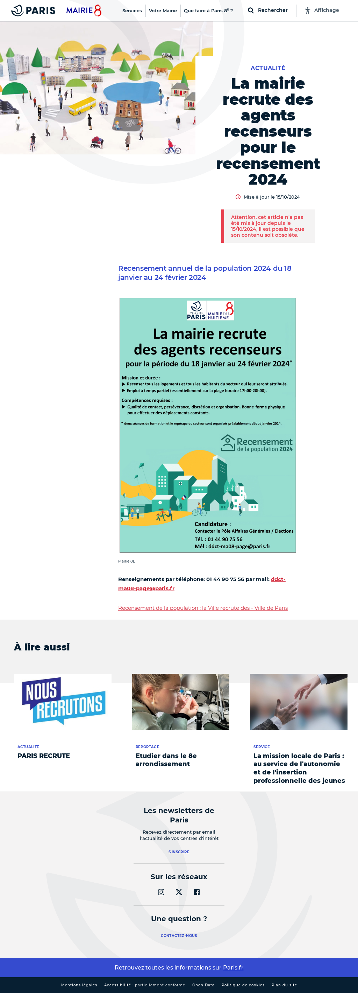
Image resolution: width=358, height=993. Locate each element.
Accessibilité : (144, 985)
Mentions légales (79, 985)
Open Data (203, 985)
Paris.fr (233, 967)
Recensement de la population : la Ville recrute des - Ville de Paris (203, 608)
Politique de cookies (243, 985)
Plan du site (284, 985)
